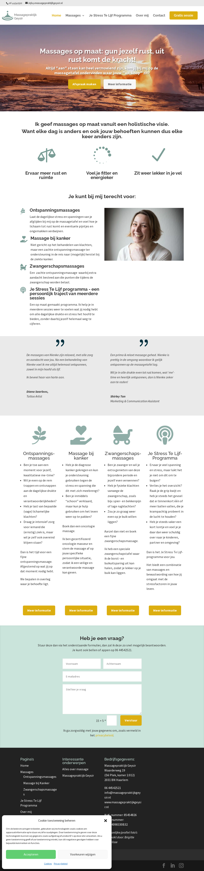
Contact (159, 15)
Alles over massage (75, 769)
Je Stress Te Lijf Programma (110, 15)
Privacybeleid (61, 863)
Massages (73, 15)
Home (56, 15)
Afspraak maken (84, 84)
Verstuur (131, 720)
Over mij (142, 15)
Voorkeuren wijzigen (82, 854)
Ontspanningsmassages (39, 777)
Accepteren (31, 854)
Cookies (48, 863)
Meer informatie (119, 84)
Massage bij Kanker (36, 783)
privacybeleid (104, 735)
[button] (106, 821)
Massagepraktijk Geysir (78, 775)
